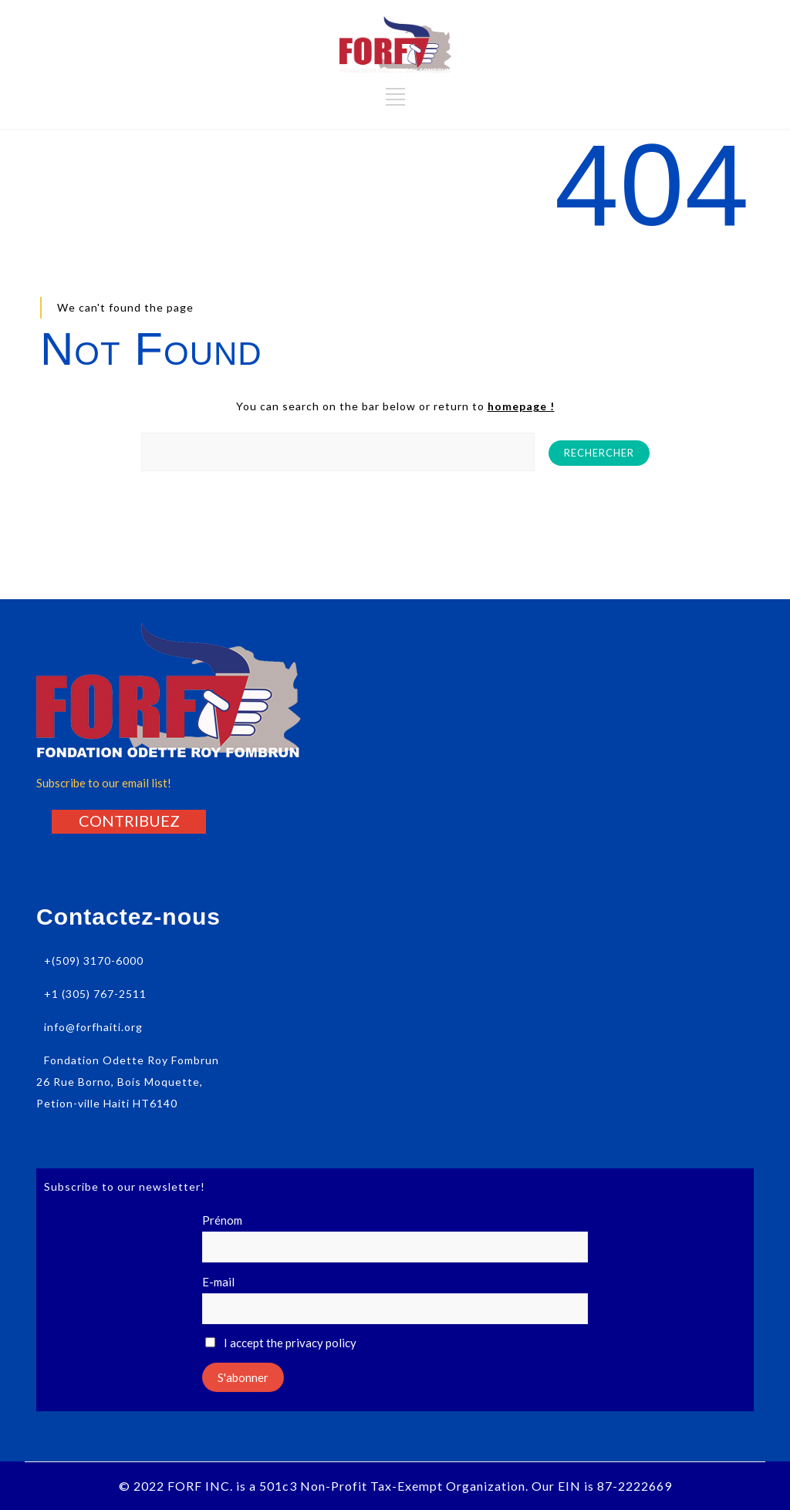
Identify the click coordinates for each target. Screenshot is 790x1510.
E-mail (218, 1282)
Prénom (222, 1220)
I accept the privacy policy (280, 1343)
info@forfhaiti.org (93, 1026)
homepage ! (521, 406)
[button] (129, 820)
